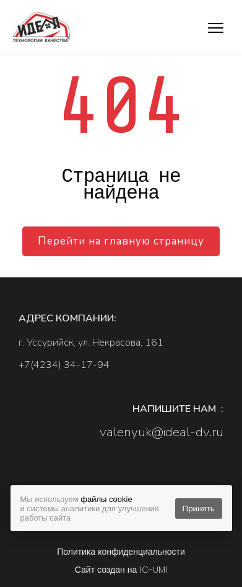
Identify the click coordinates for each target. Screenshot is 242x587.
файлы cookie (106, 499)
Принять (199, 508)
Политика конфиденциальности (121, 551)
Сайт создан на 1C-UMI (121, 569)
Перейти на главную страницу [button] (121, 241)
